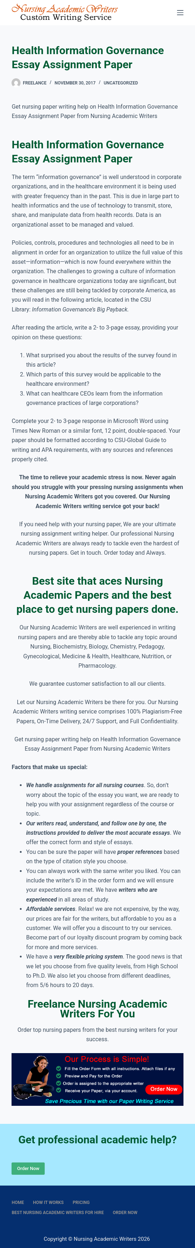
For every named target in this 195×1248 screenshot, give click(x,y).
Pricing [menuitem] (81, 1202)
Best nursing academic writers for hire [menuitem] (58, 1212)
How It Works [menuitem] (48, 1202)
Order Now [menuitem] (125, 1212)
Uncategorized (121, 83)
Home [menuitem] (18, 1202)
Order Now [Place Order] (28, 1168)
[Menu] (180, 12)
